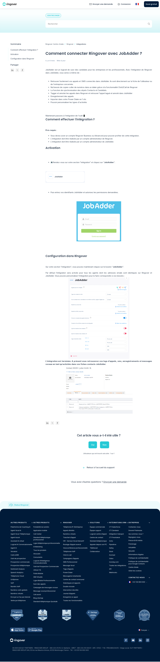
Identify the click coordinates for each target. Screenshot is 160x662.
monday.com (114, 562)
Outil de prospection (18, 559)
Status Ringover (21, 505)
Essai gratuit (151, 4)
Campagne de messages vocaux (45, 588)
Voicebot (14, 552)
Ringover (70, 44)
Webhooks (113, 573)
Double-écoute (68, 587)
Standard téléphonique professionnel (41, 539)
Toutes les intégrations (117, 566)
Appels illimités (68, 531)
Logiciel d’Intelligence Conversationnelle (41, 562)
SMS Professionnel (70, 562)
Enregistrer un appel (70, 597)
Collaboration (95, 552)
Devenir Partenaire (135, 531)
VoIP (12, 583)
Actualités (132, 548)
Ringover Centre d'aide (55, 44)
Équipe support (95, 531)
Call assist (37, 595)
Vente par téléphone (18, 601)
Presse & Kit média (135, 541)
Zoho (111, 541)
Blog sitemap (38, 598)
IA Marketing (37, 547)
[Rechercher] (99, 24)
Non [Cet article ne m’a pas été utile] (104, 445)
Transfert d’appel (69, 538)
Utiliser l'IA (37, 570)
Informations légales (136, 555)
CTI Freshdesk (114, 538)
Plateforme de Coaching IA (20, 527)
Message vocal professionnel (44, 591)
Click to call (67, 555)
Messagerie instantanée (72, 576)
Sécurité (131, 551)
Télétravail (94, 548)
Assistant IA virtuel (17, 541)
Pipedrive (112, 545)
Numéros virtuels (17, 594)
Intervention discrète (70, 590)
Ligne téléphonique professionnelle (46, 543)
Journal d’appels (69, 594)
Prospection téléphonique (20, 566)
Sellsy (111, 548)
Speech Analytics (17, 573)
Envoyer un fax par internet (20, 597)
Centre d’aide (133, 567)
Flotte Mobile (38, 574)
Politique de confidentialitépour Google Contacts (138, 563)
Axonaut (112, 555)
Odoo (111, 559)
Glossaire (36, 554)
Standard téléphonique (98, 541)
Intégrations (81, 44)
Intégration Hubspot (116, 534)
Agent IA (14, 548)
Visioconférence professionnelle (75, 548)
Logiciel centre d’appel (98, 534)
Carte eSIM (15, 555)
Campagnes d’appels (71, 559)
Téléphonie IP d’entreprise (73, 527)
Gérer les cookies (135, 571)
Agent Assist (15, 538)
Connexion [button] (126, 4)
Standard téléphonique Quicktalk (45, 602)
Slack (111, 552)
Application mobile (40, 531)
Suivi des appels (39, 584)
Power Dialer (67, 573)
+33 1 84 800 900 (137, 582)
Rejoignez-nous (134, 537)
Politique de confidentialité (138, 558)
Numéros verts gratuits (19, 590)
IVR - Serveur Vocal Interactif (73, 541)
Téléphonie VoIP (69, 552)
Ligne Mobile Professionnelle (44, 581)
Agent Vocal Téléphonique (20, 534)
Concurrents (37, 557)
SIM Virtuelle (37, 577)
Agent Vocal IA (16, 531)
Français (144, 630)
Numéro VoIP (15, 587)
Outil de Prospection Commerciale (46, 567)
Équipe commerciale (97, 527)
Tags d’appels (68, 569)
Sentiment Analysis (18, 569)
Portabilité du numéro (41, 527)
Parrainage (132, 544)
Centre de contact (96, 538)
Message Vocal (68, 566)
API (110, 569)
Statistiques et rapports (71, 583)
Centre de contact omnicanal (73, 580)
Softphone (14, 580)
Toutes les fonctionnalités (72, 601)
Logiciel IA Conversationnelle (21, 545)
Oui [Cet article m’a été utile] (92, 445)
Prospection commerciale (20, 562)
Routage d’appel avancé (72, 545)
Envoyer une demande (103, 4)
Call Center (37, 534)
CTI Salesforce (114, 527)
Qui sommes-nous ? (135, 534)
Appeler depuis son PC (98, 545)
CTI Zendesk (114, 531)
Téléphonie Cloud (17, 576)
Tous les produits (39, 550)
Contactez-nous (134, 527)
